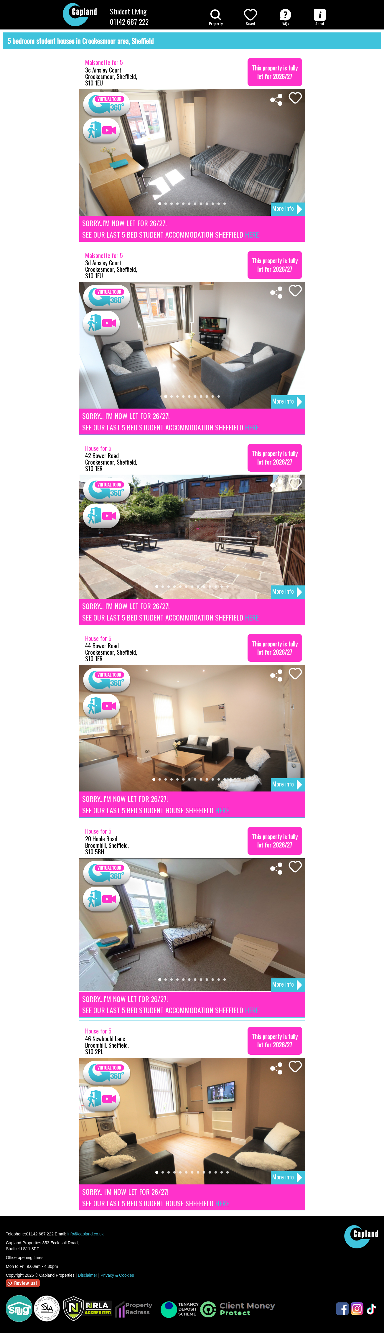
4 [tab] (177, 204)
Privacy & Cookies (117, 1275)
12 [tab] (225, 204)
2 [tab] (166, 204)
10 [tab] (213, 204)
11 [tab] (219, 204)
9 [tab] (207, 204)
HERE (252, 234)
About (320, 18)
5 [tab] (183, 204)
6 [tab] (189, 204)
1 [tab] (160, 204)
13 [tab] (227, 587)
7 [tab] (195, 204)
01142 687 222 (129, 21)
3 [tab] (171, 204)
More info (287, 209)
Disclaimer (87, 1275)
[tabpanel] (192, 152)
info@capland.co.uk (85, 1234)
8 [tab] (201, 204)
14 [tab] (230, 780)
